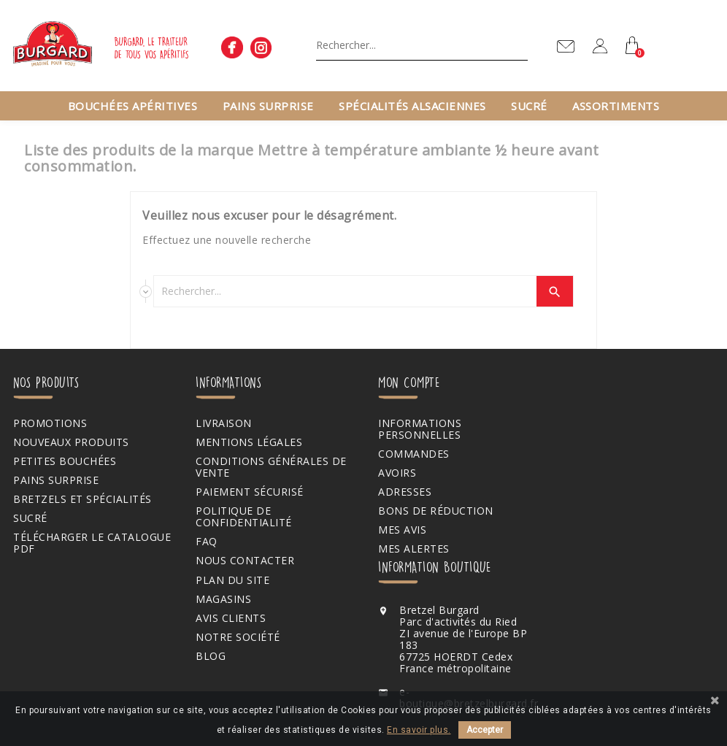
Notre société (236, 637)
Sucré (529, 106)
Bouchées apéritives (133, 106)
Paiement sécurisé (248, 492)
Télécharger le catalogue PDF (92, 543)
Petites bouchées (64, 461)
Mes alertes (410, 549)
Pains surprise (268, 106)
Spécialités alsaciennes (412, 106)
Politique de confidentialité (242, 516)
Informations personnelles (416, 429)
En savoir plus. (419, 730)
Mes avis (398, 530)
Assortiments (615, 106)
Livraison (222, 423)
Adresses (401, 492)
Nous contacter (243, 560)
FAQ (205, 541)
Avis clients (229, 618)
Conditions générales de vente (269, 467)
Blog (209, 656)
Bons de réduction (432, 511)
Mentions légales (247, 442)
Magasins (222, 599)
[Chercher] (422, 44)
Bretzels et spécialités (82, 499)
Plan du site (231, 580)
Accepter (484, 730)
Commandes (410, 454)
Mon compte (405, 382)
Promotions (50, 423)
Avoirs (393, 473)
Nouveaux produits (71, 442)
